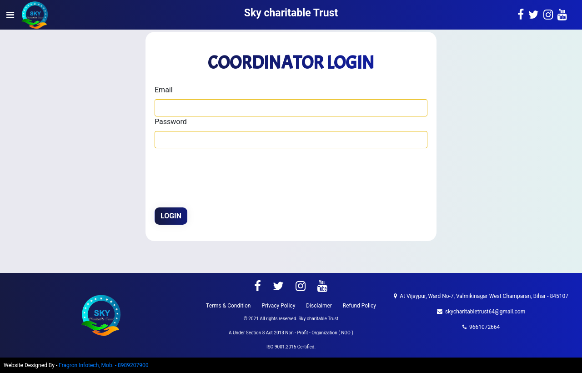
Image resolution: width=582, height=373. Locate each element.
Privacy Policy (278, 305)
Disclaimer (319, 305)
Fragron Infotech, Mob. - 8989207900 (103, 365)
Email (164, 90)
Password (171, 121)
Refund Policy (359, 305)
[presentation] (224, 175)
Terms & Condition (228, 305)
